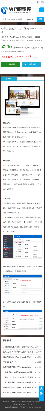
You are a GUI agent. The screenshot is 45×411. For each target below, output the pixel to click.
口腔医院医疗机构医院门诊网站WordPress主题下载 (18, 347)
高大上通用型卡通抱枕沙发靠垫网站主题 (18, 352)
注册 (38, 2)
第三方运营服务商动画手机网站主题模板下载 (18, 392)
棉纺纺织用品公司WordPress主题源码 (17, 357)
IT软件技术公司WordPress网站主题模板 (18, 377)
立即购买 (11, 64)
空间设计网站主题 (9, 362)
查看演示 (32, 64)
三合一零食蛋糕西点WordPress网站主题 (18, 382)
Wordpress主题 (21, 48)
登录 (42, 2)
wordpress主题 (15, 401)
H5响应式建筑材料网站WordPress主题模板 (18, 372)
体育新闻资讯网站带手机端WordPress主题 (18, 367)
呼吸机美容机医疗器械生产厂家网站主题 (18, 387)
